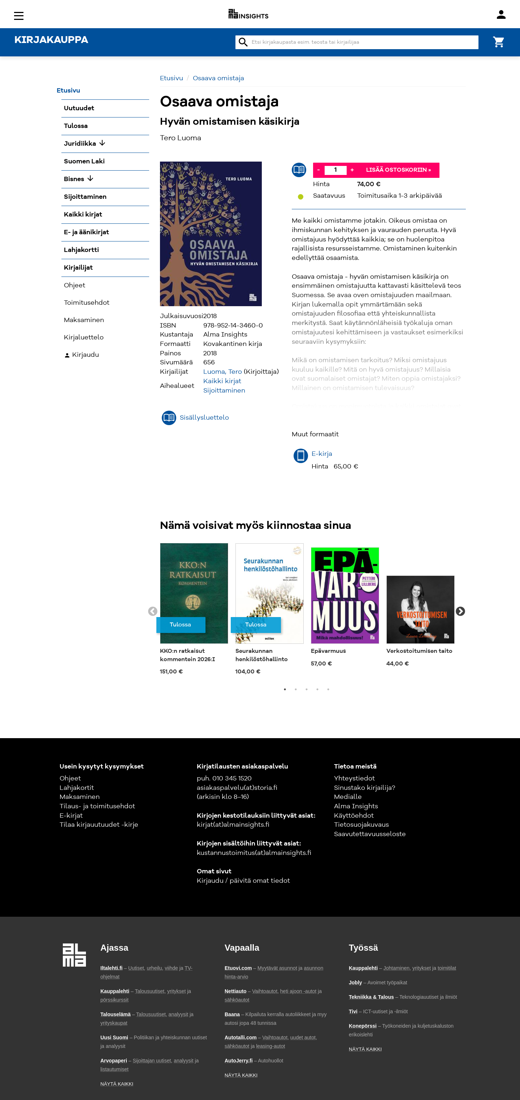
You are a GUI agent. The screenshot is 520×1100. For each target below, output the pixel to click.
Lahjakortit (77, 788)
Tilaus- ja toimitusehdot (97, 806)
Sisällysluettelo (204, 418)
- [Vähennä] (318, 170)
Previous (152, 611)
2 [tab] (295, 689)
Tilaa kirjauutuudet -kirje (99, 825)
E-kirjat (71, 816)
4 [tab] (317, 689)
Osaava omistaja (218, 78)
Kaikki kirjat (222, 381)
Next (460, 611)
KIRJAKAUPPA (51, 40)
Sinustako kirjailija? (364, 788)
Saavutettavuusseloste (370, 834)
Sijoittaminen (224, 391)
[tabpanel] (194, 611)
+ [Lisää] (352, 170)
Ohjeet (70, 778)
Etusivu (171, 78)
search (243, 42)
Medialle (348, 797)
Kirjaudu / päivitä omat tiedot (243, 881)
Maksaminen (80, 797)
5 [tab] (328, 689)
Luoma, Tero (222, 372)
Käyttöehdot (354, 816)
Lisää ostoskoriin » (398, 170)
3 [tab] (306, 689)
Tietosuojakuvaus (361, 825)
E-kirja (322, 454)
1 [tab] (285, 689)
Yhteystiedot (354, 778)
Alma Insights (356, 806)
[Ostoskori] (499, 41)
